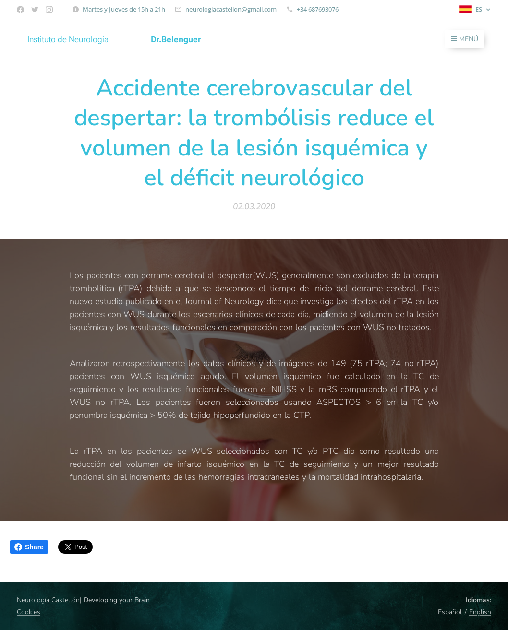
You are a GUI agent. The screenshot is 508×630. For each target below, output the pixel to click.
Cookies (28, 612)
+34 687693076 (318, 9)
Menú (464, 39)
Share (29, 547)
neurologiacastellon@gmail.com (231, 9)
